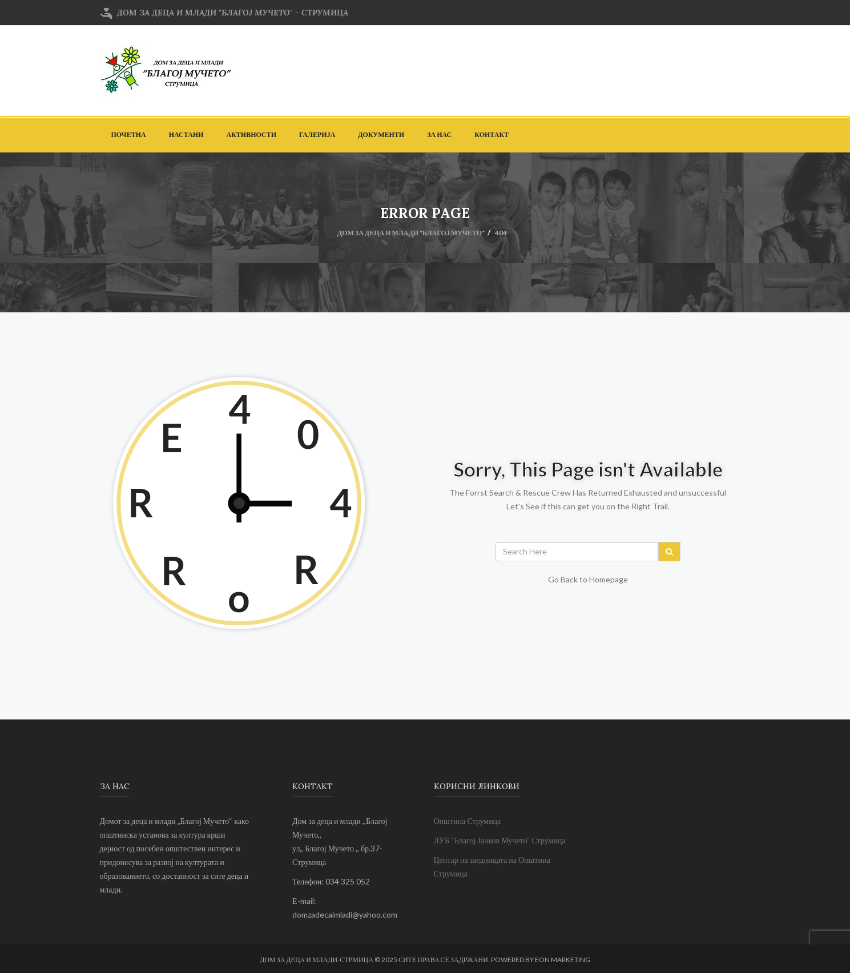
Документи (381, 134)
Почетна (128, 134)
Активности (252, 134)
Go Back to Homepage (588, 579)
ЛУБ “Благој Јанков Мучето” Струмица (500, 840)
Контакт (491, 134)
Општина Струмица (467, 821)
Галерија (317, 134)
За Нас (439, 134)
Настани (186, 134)
